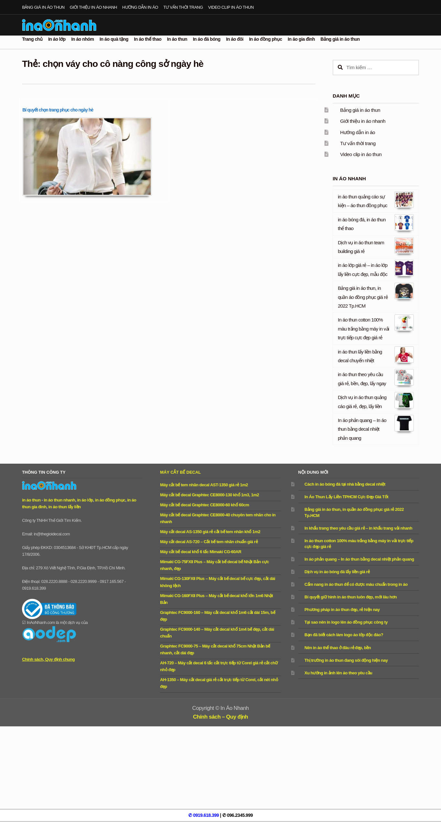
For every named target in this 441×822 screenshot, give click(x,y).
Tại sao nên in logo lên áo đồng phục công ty (346, 622)
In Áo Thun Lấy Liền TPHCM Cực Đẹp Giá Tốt (346, 496)
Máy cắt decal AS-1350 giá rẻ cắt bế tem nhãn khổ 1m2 (210, 531)
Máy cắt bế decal (180, 472)
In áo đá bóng (206, 39)
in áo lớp (85, 500)
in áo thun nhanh (59, 500)
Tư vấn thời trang (183, 7)
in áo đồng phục (110, 500)
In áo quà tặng (114, 39)
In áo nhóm (82, 39)
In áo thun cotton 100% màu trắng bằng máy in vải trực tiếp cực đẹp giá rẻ (363, 328)
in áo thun (31, 500)
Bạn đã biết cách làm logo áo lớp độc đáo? (343, 634)
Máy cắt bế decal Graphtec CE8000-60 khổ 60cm (204, 504)
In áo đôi (234, 39)
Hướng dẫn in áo (140, 7)
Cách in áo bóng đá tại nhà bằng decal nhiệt (344, 484)
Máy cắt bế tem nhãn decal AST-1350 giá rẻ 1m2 (204, 484)
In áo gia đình (301, 39)
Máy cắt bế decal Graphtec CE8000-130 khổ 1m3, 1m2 (209, 494)
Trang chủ (32, 39)
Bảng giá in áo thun (43, 7)
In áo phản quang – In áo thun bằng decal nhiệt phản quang (362, 429)
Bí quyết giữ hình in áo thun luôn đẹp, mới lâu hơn (350, 597)
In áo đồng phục (265, 39)
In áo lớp (57, 39)
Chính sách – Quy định (220, 717)
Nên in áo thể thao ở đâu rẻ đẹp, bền (337, 647)
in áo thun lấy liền (65, 506)
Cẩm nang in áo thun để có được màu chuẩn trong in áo (356, 584)
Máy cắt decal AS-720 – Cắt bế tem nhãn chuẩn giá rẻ (209, 541)
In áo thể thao (147, 39)
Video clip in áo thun (231, 7)
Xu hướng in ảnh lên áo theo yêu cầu (338, 672)
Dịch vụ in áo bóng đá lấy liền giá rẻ (337, 571)
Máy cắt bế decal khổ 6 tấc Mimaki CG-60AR (200, 551)
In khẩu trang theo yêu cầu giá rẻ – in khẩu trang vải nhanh (358, 528)
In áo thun (177, 39)
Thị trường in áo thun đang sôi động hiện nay (346, 660)
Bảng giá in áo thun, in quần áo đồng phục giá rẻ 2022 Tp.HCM (363, 297)
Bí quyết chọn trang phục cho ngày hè (57, 109)
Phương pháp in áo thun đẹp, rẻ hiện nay (342, 609)
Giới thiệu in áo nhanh (93, 7)
